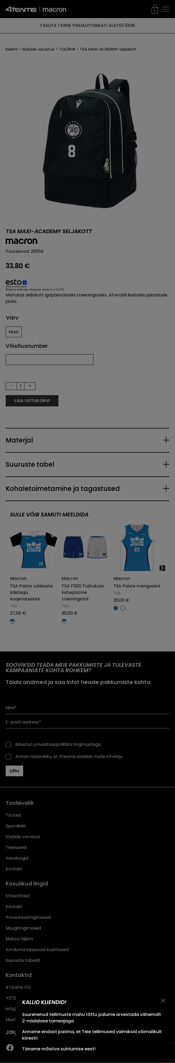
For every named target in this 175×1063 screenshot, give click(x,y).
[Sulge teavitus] (163, 1000)
